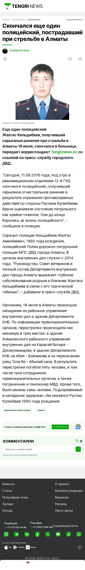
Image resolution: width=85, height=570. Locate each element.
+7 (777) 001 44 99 (16, 527)
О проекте (62, 484)
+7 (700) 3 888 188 (43, 527)
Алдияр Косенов (19, 50)
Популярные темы (15, 497)
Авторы (7, 504)
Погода (7, 510)
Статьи (7, 490)
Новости (8, 484)
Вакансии (62, 497)
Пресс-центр (64, 510)
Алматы (41, 410)
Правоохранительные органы (17, 410)
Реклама (60, 504)
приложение (20, 543)
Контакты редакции (69, 490)
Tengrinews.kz (64, 152)
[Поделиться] (80, 58)
